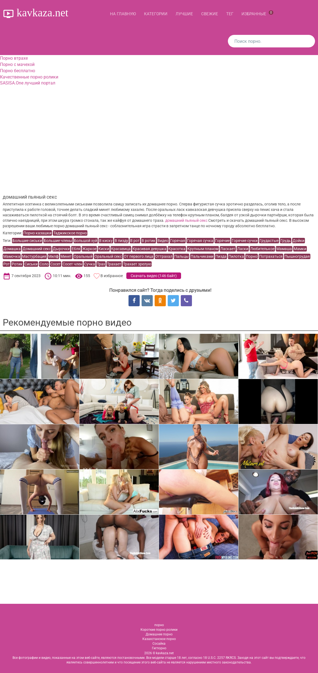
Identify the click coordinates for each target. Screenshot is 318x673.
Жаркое (89, 249)
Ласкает (227, 249)
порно (159, 625)
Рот (6, 264)
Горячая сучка (200, 240)
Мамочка (11, 256)
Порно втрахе (14, 58)
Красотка (176, 249)
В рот (135, 240)
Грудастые (269, 240)
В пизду (121, 240)
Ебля (76, 249)
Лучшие (184, 13)
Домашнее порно (159, 634)
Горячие (222, 240)
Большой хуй (85, 240)
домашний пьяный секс (186, 220)
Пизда (221, 256)
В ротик (148, 240)
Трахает (114, 264)
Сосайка (159, 643)
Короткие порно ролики (159, 630)
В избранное (111, 276)
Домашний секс (37, 249)
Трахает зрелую (137, 264)
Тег (229, 13)
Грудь (285, 240)
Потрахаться (271, 256)
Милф (53, 256)
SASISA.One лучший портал (27, 83)
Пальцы (181, 256)
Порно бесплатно (17, 70)
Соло (43, 264)
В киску (106, 240)
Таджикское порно (70, 233)
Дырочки (61, 249)
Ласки (242, 249)
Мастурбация (34, 256)
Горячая (177, 240)
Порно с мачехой (17, 64)
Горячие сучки (245, 240)
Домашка (12, 249)
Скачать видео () (154, 276)
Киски (103, 249)
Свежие (209, 13)
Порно (251, 256)
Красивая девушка (149, 249)
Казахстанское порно (159, 639)
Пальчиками (202, 256)
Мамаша (284, 249)
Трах (101, 264)
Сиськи (31, 264)
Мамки (300, 249)
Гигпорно (159, 648)
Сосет (55, 264)
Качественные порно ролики (29, 77)
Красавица (121, 249)
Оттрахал (163, 256)
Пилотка (236, 256)
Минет (66, 256)
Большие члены (58, 240)
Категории (155, 13)
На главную (123, 13)
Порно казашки (37, 233)
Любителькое (262, 249)
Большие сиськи (27, 240)
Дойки (298, 240)
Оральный (83, 256)
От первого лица (138, 256)
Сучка (89, 264)
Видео (162, 240)
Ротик (17, 264)
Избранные (257, 13)
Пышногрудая (297, 256)
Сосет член (72, 264)
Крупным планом (202, 249)
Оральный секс (108, 256)
